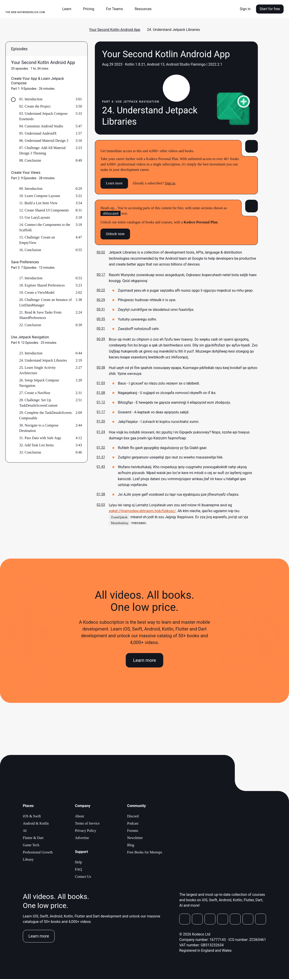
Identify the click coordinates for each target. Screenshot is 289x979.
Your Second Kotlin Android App (114, 30)
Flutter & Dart (33, 838)
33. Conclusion (30, 452)
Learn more (114, 183)
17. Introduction (30, 278)
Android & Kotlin (36, 823)
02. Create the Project (35, 106)
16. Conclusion (30, 250)
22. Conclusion (30, 325)
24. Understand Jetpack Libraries (43, 360)
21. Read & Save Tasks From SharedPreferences (40, 315)
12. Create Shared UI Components (44, 210)
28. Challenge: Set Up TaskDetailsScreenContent (38, 402)
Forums (132, 830)
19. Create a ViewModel (36, 292)
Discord (133, 816)
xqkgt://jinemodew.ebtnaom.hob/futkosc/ (142, 511)
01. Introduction (30, 99)
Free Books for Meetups (144, 852)
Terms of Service (87, 823)
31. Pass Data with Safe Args (40, 438)
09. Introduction (30, 188)
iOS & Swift (32, 816)
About (79, 816)
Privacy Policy (85, 830)
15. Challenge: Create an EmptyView (37, 240)
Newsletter (135, 838)
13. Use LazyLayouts (34, 217)
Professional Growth (38, 852)
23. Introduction (30, 353)
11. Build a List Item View (38, 203)
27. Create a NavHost (34, 393)
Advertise (82, 838)
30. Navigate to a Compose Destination (38, 428)
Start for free (270, 9)
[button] (69, 9)
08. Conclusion (30, 160)
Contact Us (83, 876)
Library (28, 859)
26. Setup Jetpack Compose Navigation (39, 382)
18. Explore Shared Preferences (42, 285)
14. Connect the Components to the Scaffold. (44, 227)
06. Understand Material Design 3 (43, 140)
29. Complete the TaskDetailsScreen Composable (45, 415)
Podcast (132, 823)
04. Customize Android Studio (41, 126)
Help (78, 862)
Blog (130, 845)
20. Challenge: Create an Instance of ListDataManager (45, 302)
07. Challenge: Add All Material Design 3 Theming (42, 150)
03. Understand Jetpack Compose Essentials (43, 116)
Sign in (245, 9)
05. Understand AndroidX (38, 133)
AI (25, 830)
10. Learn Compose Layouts (39, 196)
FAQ (78, 869)
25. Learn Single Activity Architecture (37, 370)
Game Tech (31, 845)
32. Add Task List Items (36, 445)
